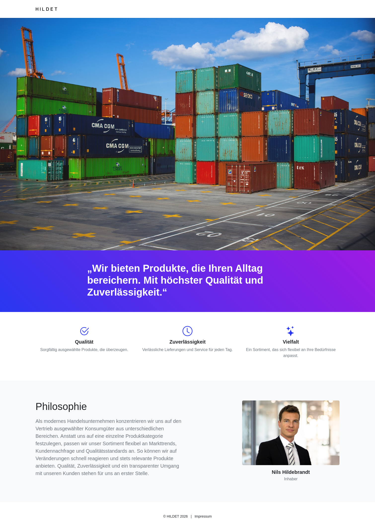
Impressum (203, 516)
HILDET (47, 9)
